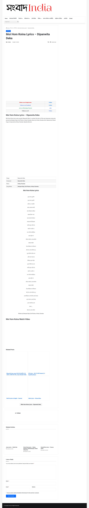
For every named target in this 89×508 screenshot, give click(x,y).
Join (50, 108)
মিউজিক (15, 28)
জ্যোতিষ (65, 18)
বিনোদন (20, 18)
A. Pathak (9, 42)
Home (6, 18)
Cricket (70, 18)
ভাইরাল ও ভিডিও (58, 18)
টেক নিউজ (33, 18)
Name (7, 481)
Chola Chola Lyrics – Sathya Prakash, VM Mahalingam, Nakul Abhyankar (30, 448)
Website (33, 486)
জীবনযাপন (26, 18)
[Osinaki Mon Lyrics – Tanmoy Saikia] (48, 438)
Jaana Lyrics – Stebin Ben (11, 447)
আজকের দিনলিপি (13, 18)
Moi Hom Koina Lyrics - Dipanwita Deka (31, 404)
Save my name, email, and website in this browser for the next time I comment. (23, 492)
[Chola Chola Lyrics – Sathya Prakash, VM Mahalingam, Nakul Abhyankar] (31, 438)
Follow (50, 102)
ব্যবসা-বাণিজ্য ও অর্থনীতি (48, 18)
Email (7, 486)
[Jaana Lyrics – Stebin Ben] (13, 438)
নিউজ (39, 18)
